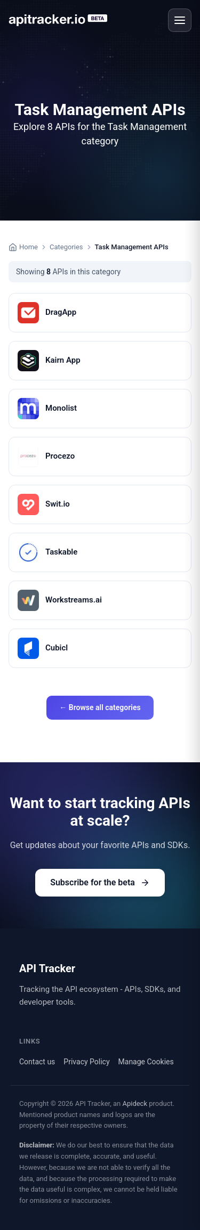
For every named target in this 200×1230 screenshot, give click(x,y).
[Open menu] (179, 20)
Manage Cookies (146, 1061)
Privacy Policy (86, 1061)
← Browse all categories (99, 707)
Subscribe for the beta (100, 882)
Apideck (134, 1103)
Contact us (37, 1061)
